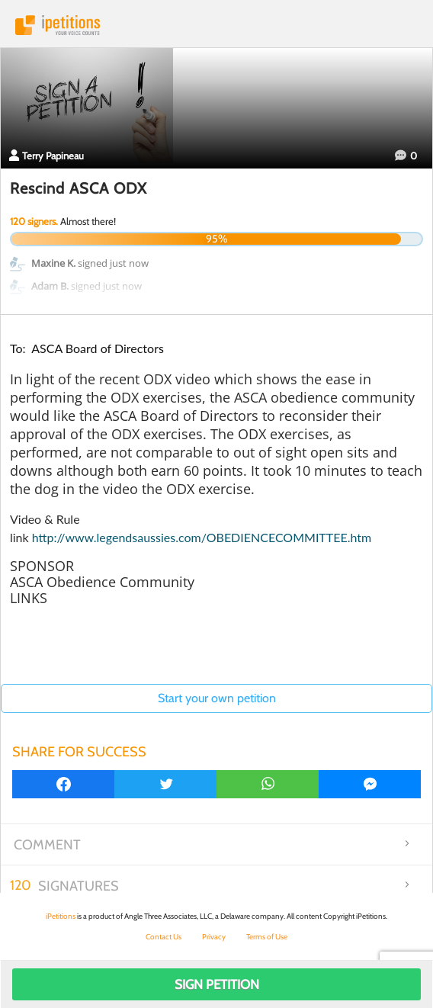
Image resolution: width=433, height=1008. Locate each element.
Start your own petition (217, 698)
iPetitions (216, 25)
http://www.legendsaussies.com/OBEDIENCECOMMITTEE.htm (201, 537)
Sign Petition (217, 984)
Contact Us (163, 937)
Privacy (214, 937)
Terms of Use (266, 937)
